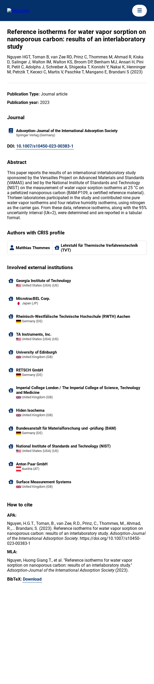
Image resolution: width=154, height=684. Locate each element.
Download (32, 579)
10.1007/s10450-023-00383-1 (44, 146)
